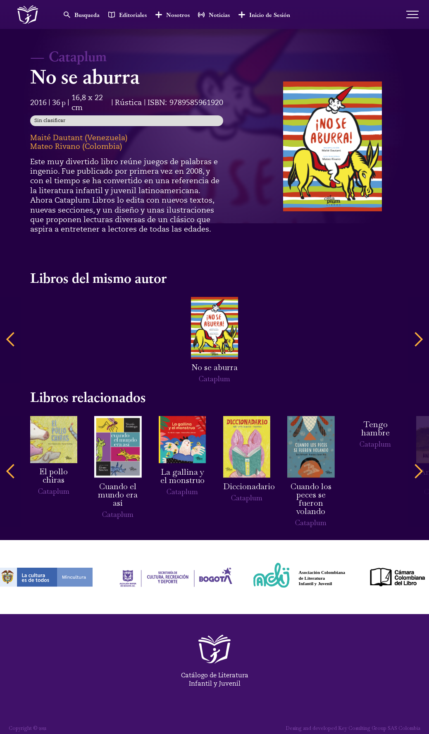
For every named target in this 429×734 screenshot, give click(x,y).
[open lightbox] (332, 146)
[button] (10, 340)
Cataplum (78, 55)
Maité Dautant (56, 137)
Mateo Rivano (55, 146)
